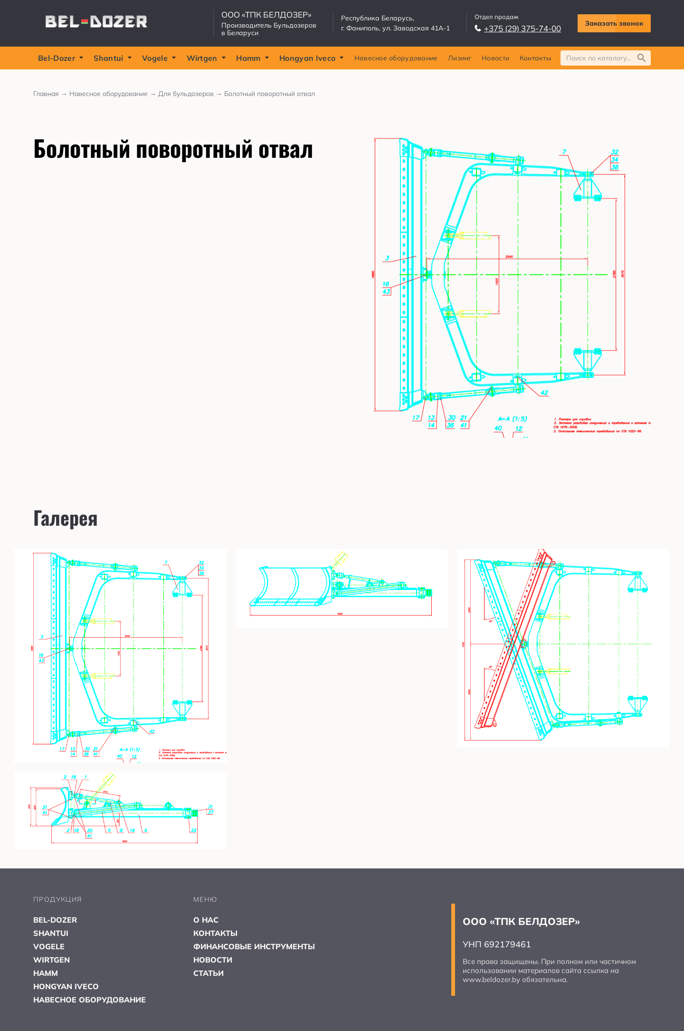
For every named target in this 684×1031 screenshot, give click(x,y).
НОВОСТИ (212, 959)
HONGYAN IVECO (66, 986)
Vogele (159, 58)
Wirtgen (206, 58)
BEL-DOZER (55, 920)
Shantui (113, 58)
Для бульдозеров (191, 93)
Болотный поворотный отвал (269, 93)
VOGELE (49, 946)
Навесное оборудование (396, 58)
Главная (51, 93)
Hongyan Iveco (311, 58)
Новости (495, 58)
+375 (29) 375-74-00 (518, 28)
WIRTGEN (51, 959)
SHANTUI (50, 933)
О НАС (205, 920)
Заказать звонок (614, 23)
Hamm (252, 58)
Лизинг (460, 58)
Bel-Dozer (61, 58)
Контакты (535, 58)
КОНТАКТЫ (215, 933)
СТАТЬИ (208, 973)
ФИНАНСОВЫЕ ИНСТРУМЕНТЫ (254, 946)
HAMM (45, 973)
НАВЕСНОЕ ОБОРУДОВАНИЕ (89, 999)
